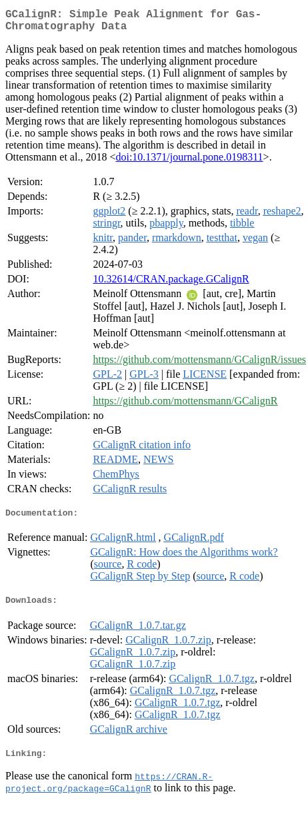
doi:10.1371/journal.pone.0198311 (189, 162)
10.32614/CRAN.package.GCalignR (171, 284)
